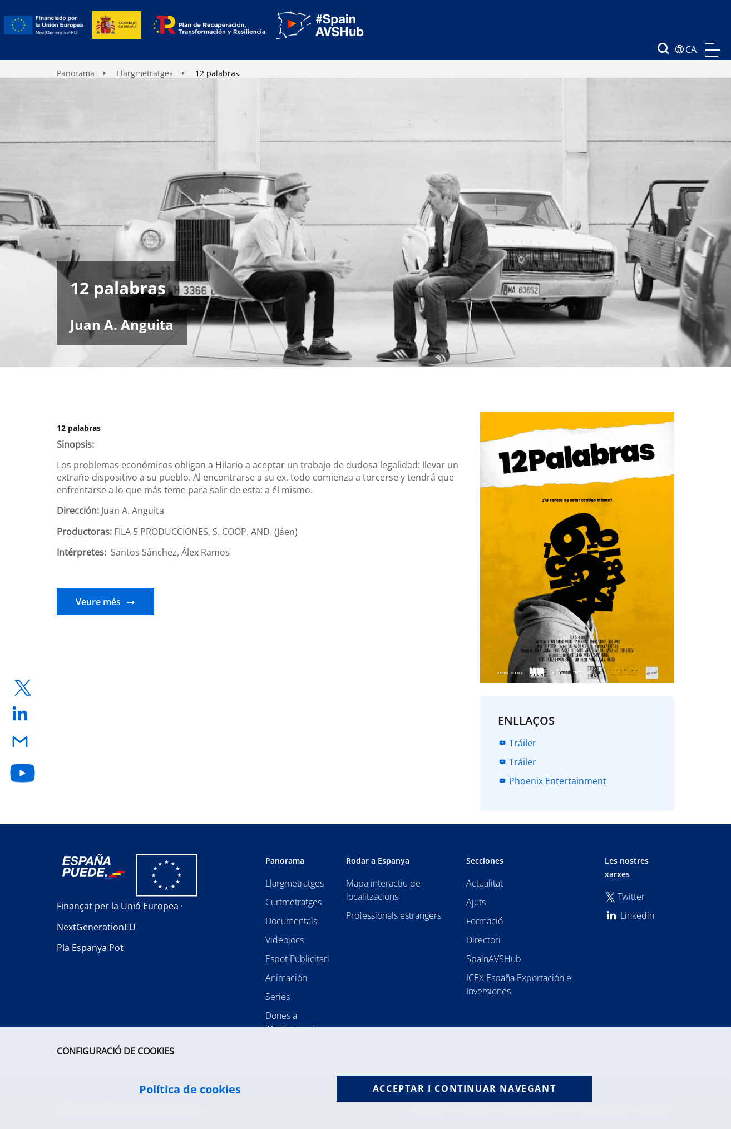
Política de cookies (190, 1089)
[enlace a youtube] (23, 773)
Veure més (98, 602)
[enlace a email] (23, 743)
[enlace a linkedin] (23, 714)
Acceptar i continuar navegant (464, 1088)
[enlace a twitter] (23, 687)
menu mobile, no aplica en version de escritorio (712, 50)
